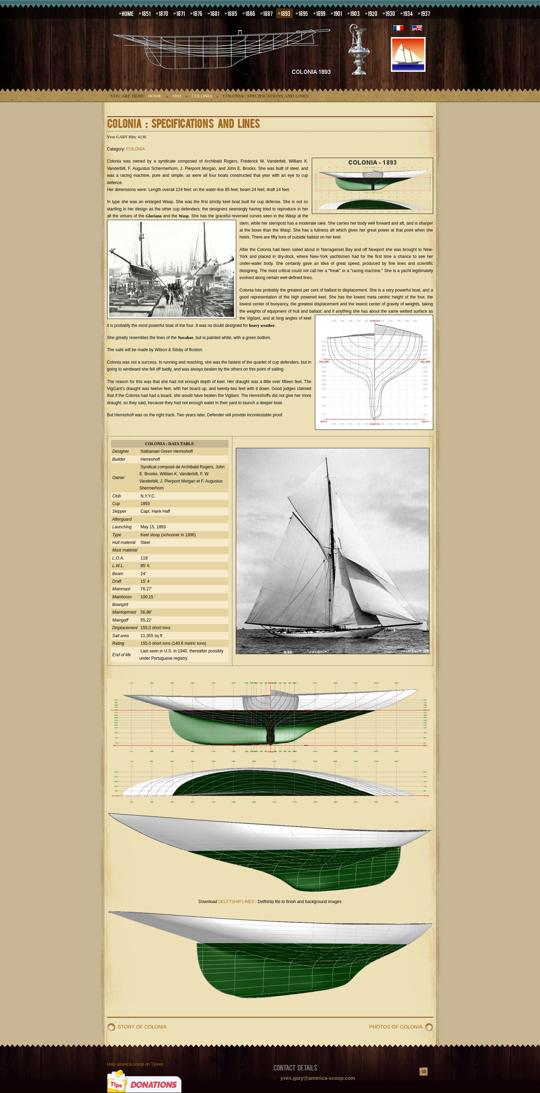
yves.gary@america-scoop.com (318, 1078)
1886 (250, 13)
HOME (128, 13)
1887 (268, 13)
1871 (180, 13)
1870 (163, 13)
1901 (337, 13)
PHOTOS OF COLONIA (395, 1027)
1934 (408, 13)
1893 (285, 13)
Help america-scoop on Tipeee (135, 1064)
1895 (303, 13)
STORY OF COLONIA (142, 1027)
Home (155, 95)
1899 (320, 13)
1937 (425, 13)
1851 (146, 13)
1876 (197, 13)
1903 (355, 13)
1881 (214, 13)
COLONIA (202, 95)
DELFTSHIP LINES (236, 901)
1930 (390, 13)
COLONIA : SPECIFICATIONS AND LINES (183, 122)
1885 (232, 13)
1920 (372, 13)
